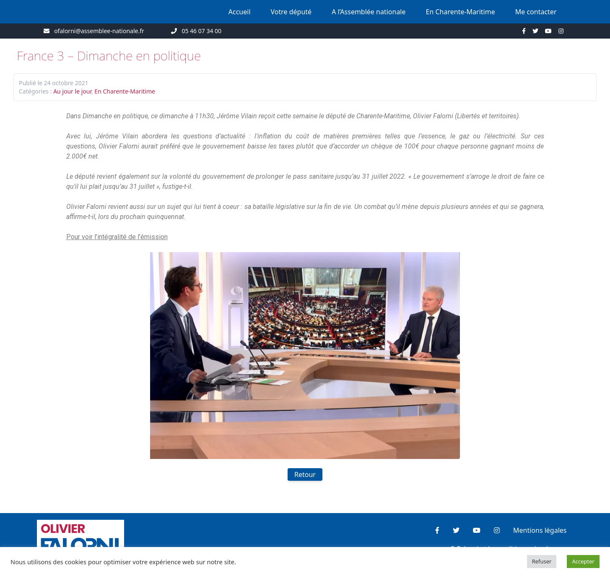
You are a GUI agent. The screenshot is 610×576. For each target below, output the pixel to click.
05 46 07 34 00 (201, 31)
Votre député (291, 11)
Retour (305, 474)
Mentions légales (540, 530)
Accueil (239, 11)
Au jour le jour (72, 91)
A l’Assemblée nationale (368, 11)
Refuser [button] (542, 561)
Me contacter (536, 11)
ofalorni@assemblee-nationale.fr (99, 31)
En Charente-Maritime (460, 11)
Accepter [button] (583, 561)
